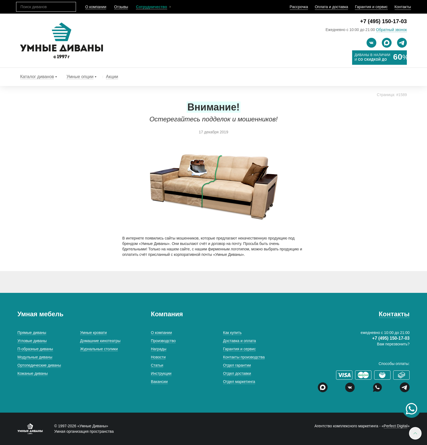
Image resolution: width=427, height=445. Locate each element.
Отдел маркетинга (239, 381)
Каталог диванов (37, 76)
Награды (158, 349)
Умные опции (79, 76)
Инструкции (161, 373)
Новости (158, 357)
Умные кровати (93, 332)
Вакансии (159, 381)
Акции (112, 76)
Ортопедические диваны (39, 365)
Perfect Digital (395, 426)
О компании (95, 7)
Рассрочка (299, 7)
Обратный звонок (391, 29)
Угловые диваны (32, 341)
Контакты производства (244, 357)
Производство (163, 341)
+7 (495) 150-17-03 (383, 21)
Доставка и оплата (239, 341)
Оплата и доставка (331, 7)
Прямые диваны (31, 332)
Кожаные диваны (32, 373)
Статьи (157, 365)
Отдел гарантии (237, 365)
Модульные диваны (34, 357)
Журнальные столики (99, 349)
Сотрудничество (151, 7)
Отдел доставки (237, 373)
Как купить (232, 332)
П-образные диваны (35, 349)
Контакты (403, 7)
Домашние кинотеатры (100, 341)
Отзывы (121, 7)
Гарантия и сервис (371, 7)
